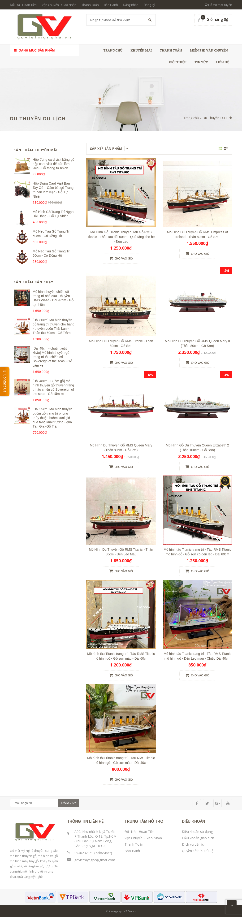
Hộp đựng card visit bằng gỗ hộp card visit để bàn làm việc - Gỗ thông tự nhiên (53, 164)
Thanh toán (171, 50)
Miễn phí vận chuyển (209, 50)
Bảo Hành (111, 5)
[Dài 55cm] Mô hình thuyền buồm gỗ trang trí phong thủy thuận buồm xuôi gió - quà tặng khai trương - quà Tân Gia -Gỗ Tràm (52, 417)
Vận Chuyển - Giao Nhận (59, 5)
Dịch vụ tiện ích (194, 844)
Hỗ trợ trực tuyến (218, 5)
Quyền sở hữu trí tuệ (197, 850)
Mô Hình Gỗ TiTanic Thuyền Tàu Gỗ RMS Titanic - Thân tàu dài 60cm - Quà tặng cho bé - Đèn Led (121, 236)
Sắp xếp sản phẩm (109, 148)
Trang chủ (112, 50)
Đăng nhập (130, 5)
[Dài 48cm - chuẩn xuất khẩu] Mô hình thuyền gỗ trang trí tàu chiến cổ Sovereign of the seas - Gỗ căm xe (52, 357)
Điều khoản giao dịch (198, 838)
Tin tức (201, 62)
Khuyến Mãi (141, 50)
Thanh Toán (90, 5)
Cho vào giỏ (121, 258)
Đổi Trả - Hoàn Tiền (23, 5)
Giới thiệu (177, 62)
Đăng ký (149, 5)
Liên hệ (222, 62)
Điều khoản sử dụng (197, 831)
